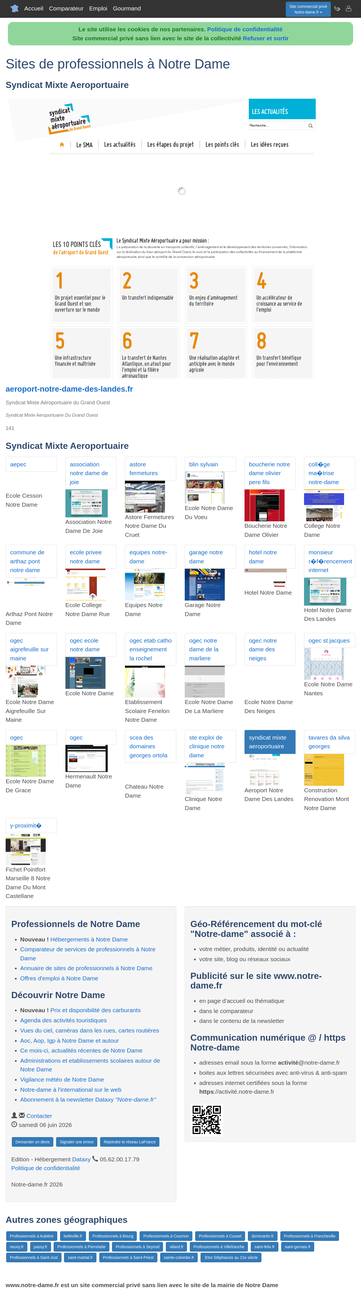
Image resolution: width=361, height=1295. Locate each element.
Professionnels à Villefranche (218, 1247)
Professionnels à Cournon (166, 1236)
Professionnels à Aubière (32, 1236)
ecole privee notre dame (86, 556)
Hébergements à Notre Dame (89, 939)
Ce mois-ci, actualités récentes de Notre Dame (81, 1050)
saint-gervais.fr (298, 1247)
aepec (18, 464)
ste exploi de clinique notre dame (206, 746)
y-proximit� (26, 825)
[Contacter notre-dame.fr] (348, 8)
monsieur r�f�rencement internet (330, 561)
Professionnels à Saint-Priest (128, 1257)
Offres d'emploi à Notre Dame (59, 978)
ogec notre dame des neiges (263, 649)
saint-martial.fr (80, 1257)
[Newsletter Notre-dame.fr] (337, 8)
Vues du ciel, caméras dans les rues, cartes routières (89, 1030)
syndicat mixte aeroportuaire (268, 742)
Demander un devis (33, 1142)
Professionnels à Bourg (113, 1236)
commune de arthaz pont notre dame (27, 561)
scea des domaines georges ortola (148, 746)
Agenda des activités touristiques (63, 1020)
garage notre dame (206, 556)
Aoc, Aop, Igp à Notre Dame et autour (69, 1040)
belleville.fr (73, 1236)
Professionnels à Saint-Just (34, 1257)
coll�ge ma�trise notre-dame (324, 473)
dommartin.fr (263, 1236)
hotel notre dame (263, 556)
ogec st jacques (329, 640)
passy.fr (40, 1247)
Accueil (33, 8)
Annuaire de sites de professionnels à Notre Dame (86, 968)
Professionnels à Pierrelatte (81, 1247)
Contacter (39, 1116)
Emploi (98, 8)
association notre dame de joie (89, 473)
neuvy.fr (17, 1247)
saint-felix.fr (264, 1247)
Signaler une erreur (77, 1142)
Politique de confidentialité (245, 29)
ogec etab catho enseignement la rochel (150, 649)
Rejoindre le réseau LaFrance (130, 1142)
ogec (16, 737)
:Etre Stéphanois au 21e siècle (231, 1257)
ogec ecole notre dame (85, 645)
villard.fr (176, 1247)
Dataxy (81, 1159)
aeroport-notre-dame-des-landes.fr (69, 389)
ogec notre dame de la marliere (204, 649)
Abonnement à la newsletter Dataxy (88, 1099)
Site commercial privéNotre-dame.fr (308, 9)
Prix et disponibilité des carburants (95, 1010)
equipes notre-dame (148, 556)
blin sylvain (203, 464)
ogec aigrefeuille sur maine (29, 649)
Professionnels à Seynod (137, 1247)
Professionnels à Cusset (220, 1236)
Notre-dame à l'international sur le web (71, 1089)
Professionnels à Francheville (310, 1236)
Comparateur (66, 8)
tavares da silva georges (329, 742)
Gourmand (127, 8)
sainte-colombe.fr (179, 1257)
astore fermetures (143, 468)
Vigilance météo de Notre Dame (62, 1079)
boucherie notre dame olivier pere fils (269, 473)
